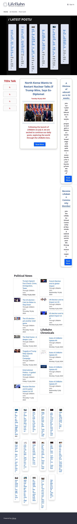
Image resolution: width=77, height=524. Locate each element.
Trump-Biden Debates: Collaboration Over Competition (51, 456)
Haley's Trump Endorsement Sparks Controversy (34, 454)
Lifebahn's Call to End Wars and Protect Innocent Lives (25, 456)
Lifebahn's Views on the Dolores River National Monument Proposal (60, 458)
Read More (39, 144)
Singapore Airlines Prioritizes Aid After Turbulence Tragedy (42, 424)
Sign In (70, 4)
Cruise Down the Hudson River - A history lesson (25, 421)
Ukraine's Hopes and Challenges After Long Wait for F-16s (33, 42)
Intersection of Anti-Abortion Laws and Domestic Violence (16, 458)
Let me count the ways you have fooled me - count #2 (12, 42)
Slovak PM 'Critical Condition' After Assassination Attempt (42, 456)
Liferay (14, 518)
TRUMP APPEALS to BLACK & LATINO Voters (51, 487)
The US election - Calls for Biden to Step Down (29, 302)
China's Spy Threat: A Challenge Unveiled (60, 420)
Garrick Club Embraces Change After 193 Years (16, 489)
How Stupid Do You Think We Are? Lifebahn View (54, 42)
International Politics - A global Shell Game (29, 372)
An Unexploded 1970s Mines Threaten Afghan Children (34, 490)
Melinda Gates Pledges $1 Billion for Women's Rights (25, 491)
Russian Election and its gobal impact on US (29, 388)
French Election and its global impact (55, 283)
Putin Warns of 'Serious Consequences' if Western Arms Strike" (42, 494)
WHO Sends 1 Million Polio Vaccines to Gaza (43, 39)
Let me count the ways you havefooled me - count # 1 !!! (22, 41)
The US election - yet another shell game (29, 320)
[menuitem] (6, 12)
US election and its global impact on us (56, 315)
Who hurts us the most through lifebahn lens (16, 423)
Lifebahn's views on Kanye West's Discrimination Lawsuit (51, 424)
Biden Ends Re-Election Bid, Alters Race (64, 38)
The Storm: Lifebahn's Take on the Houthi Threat (34, 421)
